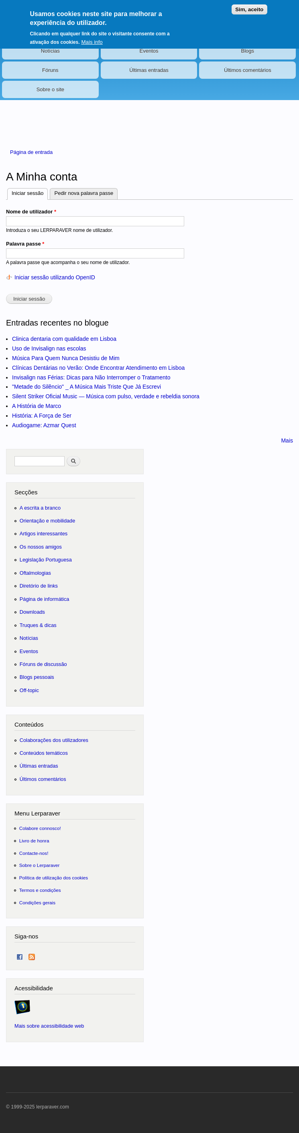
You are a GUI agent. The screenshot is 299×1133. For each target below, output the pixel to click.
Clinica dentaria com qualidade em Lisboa (64, 339)
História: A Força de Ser (41, 415)
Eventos (149, 51)
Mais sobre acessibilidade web (49, 1026)
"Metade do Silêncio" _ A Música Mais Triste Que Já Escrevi (86, 386)
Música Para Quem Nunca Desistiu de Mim (66, 358)
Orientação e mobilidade (47, 521)
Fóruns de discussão (43, 664)
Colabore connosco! (40, 828)
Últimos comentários (247, 70)
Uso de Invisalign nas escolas (49, 348)
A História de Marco (36, 406)
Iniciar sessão (30, 192)
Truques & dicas (38, 625)
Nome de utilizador (31, 212)
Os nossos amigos (41, 547)
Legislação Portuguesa (46, 560)
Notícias (50, 51)
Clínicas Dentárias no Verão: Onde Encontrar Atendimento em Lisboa (98, 368)
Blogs (247, 51)
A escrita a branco (40, 508)
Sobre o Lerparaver (39, 865)
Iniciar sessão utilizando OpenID (54, 277)
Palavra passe (25, 244)
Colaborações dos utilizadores (54, 740)
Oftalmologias (35, 573)
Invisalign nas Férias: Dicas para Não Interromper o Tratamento (91, 377)
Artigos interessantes (43, 534)
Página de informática (44, 599)
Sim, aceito (249, 5)
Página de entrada (31, 152)
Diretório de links (39, 586)
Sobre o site (50, 89)
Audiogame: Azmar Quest (44, 425)
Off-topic (29, 690)
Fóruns (50, 70)
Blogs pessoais (37, 677)
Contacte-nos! (34, 853)
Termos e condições (40, 890)
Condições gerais (37, 902)
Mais (287, 440)
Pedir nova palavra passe (83, 193)
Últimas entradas (149, 70)
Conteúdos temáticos (44, 753)
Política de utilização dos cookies (53, 877)
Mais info (91, 38)
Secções (25, 492)
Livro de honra (34, 840)
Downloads (32, 612)
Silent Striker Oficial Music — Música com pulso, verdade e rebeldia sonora (105, 396)
